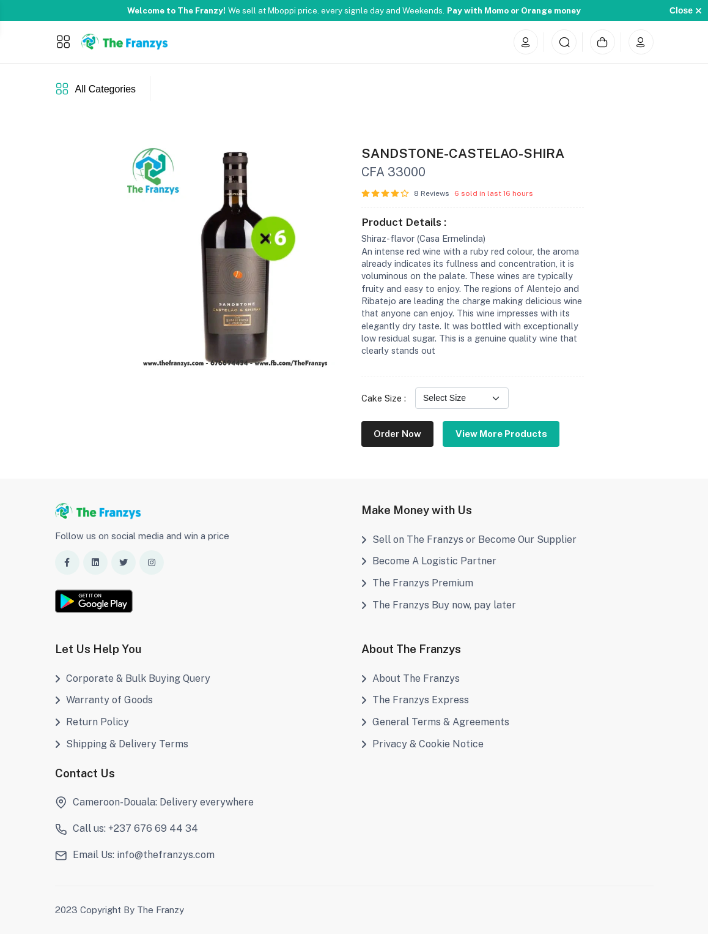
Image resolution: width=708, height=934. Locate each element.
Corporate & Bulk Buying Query (132, 678)
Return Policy (92, 722)
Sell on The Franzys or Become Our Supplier (469, 539)
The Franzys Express (415, 700)
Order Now (397, 433)
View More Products (501, 433)
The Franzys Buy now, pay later (438, 605)
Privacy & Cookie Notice (422, 744)
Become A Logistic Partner (428, 561)
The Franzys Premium (417, 583)
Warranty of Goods (104, 700)
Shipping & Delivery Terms (121, 744)
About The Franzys (410, 678)
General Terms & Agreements (435, 722)
